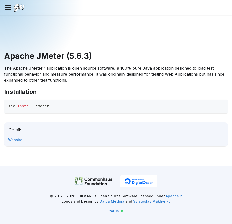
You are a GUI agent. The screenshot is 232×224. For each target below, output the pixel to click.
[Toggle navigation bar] (8, 7)
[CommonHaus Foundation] (93, 182)
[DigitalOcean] (138, 181)
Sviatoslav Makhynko (152, 201)
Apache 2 (174, 196)
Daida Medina (112, 201)
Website (15, 140)
